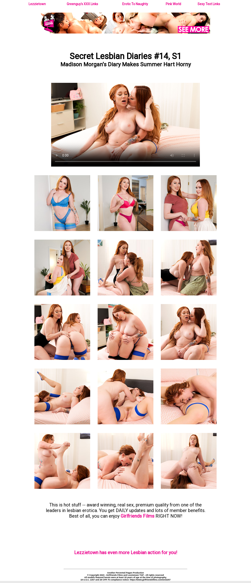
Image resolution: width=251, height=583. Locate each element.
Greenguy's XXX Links (82, 4)
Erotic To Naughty (135, 4)
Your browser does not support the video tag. (125, 125)
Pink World (173, 4)
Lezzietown (37, 4)
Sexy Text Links (209, 4)
